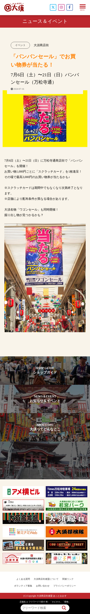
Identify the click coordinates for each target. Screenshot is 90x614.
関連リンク (68, 579)
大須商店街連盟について (46, 579)
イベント (20, 45)
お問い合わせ (43, 585)
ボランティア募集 (23, 585)
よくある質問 (23, 579)
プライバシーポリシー (64, 585)
